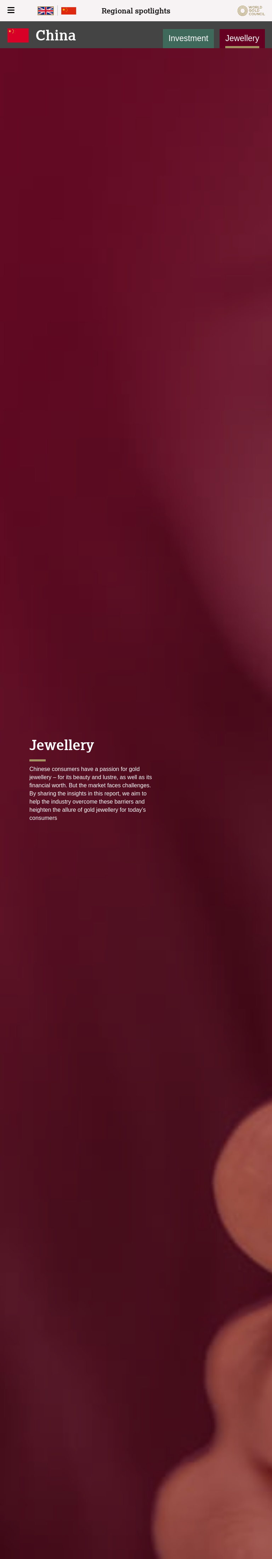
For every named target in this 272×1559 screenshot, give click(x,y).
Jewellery (242, 38)
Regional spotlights (136, 11)
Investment (189, 38)
